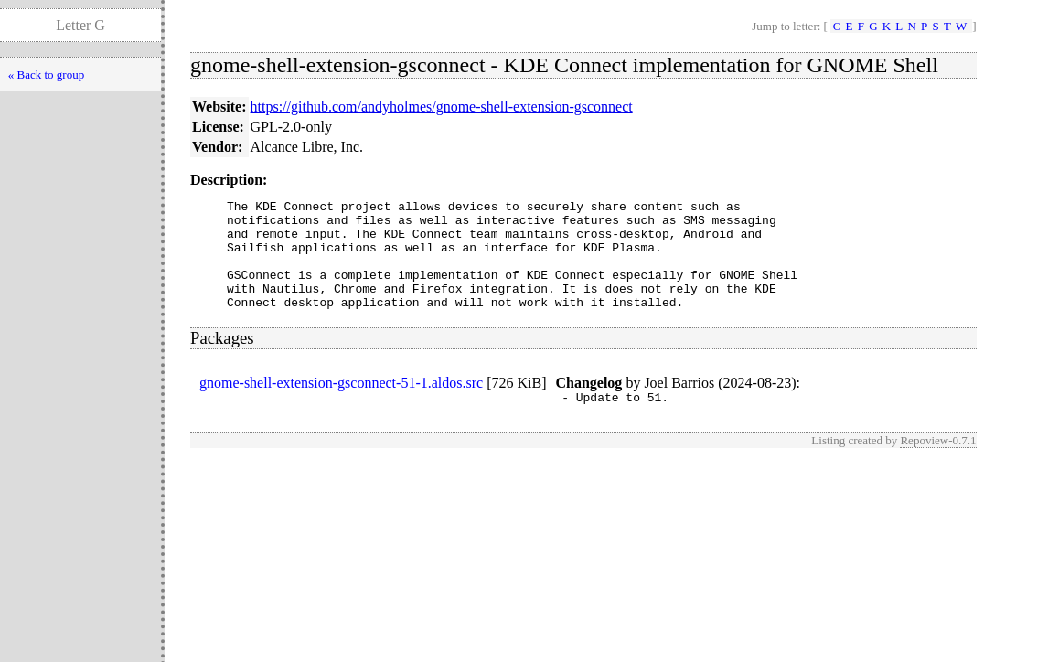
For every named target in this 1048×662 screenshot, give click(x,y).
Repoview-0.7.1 (938, 465)
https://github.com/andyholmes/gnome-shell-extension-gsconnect (442, 106)
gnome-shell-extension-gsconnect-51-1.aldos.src (341, 404)
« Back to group (46, 74)
